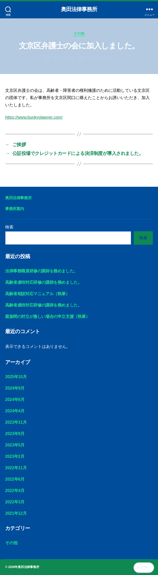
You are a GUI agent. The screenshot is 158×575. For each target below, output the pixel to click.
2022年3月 (15, 502)
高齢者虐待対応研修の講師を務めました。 (43, 282)
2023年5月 (15, 445)
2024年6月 (15, 399)
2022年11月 (16, 468)
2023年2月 (15, 456)
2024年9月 (15, 388)
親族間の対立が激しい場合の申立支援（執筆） (47, 316)
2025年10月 (16, 377)
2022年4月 (15, 490)
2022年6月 (15, 479)
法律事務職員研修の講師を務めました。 (41, 271)
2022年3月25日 (99, 58)
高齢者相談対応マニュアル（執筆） (37, 294)
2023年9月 (15, 433)
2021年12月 (16, 513)
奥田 (70, 58)
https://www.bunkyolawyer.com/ (33, 117)
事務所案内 (14, 208)
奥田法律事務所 (79, 9)
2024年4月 (15, 411)
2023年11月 (16, 422)
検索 (9, 227)
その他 (79, 33)
